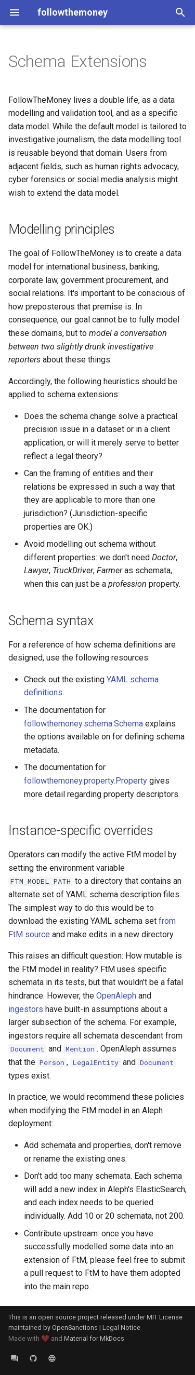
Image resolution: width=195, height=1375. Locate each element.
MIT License (165, 1317)
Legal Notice (121, 1327)
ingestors (25, 1009)
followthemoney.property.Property (85, 781)
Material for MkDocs (94, 1338)
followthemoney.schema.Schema (83, 724)
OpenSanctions (75, 1327)
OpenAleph (116, 996)
